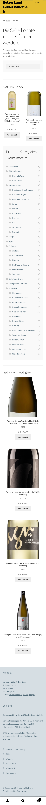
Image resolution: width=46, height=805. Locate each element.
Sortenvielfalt (18, 340)
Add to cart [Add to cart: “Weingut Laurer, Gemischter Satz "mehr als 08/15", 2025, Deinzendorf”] (12, 135)
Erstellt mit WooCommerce (14, 791)
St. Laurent (16, 227)
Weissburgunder (19, 349)
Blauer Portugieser (20, 194)
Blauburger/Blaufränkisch (23, 190)
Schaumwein (17, 269)
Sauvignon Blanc (19, 335)
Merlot (15, 208)
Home (8, 21)
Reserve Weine (18, 321)
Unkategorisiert (16, 279)
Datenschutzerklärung (15, 749)
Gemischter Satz (19, 302)
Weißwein (13, 288)
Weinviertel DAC (19, 344)
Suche (23, 801)
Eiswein (15, 260)
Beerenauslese (18, 255)
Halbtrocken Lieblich (21, 265)
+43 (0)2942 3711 (14, 691)
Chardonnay (17, 293)
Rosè (14, 222)
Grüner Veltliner (19, 312)
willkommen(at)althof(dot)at (22, 694)
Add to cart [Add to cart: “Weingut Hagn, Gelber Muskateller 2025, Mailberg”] (23, 579)
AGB (8, 754)
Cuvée (14, 204)
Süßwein (12, 246)
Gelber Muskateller (20, 297)
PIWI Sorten (17, 180)
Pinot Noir (16, 213)
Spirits (12, 241)
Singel (11, 236)
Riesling (15, 325)
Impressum (11, 773)
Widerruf (9, 759)
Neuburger (16, 316)
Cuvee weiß (13, 166)
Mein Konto (11, 763)
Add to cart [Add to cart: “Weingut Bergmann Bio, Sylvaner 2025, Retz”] (34, 138)
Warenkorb (10, 768)
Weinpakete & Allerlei (18, 283)
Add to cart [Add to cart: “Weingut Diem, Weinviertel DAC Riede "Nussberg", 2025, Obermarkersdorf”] (23, 437)
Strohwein (16, 274)
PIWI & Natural (15, 171)
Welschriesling (18, 354)
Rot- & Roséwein (16, 185)
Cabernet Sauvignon (20, 199)
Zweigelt (16, 232)
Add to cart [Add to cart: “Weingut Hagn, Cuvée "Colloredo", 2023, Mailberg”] (23, 508)
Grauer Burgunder (19, 307)
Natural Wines (18, 176)
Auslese (15, 251)
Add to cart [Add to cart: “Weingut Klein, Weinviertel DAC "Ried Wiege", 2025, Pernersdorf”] (23, 651)
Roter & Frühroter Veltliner (23, 330)
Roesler (15, 218)
